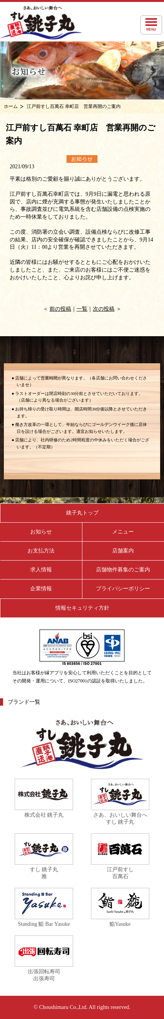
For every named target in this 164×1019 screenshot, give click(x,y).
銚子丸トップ (82, 513)
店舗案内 (123, 551)
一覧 (82, 309)
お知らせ (41, 532)
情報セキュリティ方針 (82, 608)
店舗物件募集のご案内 (123, 570)
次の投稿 (103, 309)
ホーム (11, 106)
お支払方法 (41, 551)
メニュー (123, 532)
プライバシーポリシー (123, 589)
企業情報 (41, 589)
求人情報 (41, 570)
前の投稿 (60, 309)
